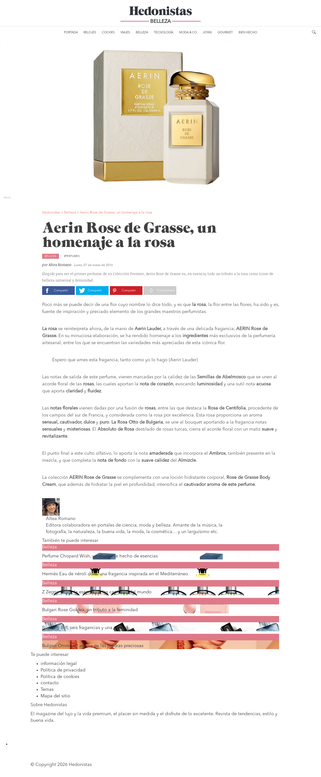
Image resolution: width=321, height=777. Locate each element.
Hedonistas (160, 12)
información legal (59, 663)
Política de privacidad (63, 670)
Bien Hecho (247, 32)
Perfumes (72, 256)
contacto (50, 683)
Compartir (61, 290)
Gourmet (225, 32)
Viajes (125, 32)
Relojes (90, 32)
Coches (108, 32)
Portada (71, 32)
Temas (47, 689)
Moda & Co (188, 32)
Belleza (142, 32)
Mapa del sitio (55, 696)
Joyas (207, 32)
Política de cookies (60, 677)
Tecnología (163, 32)
